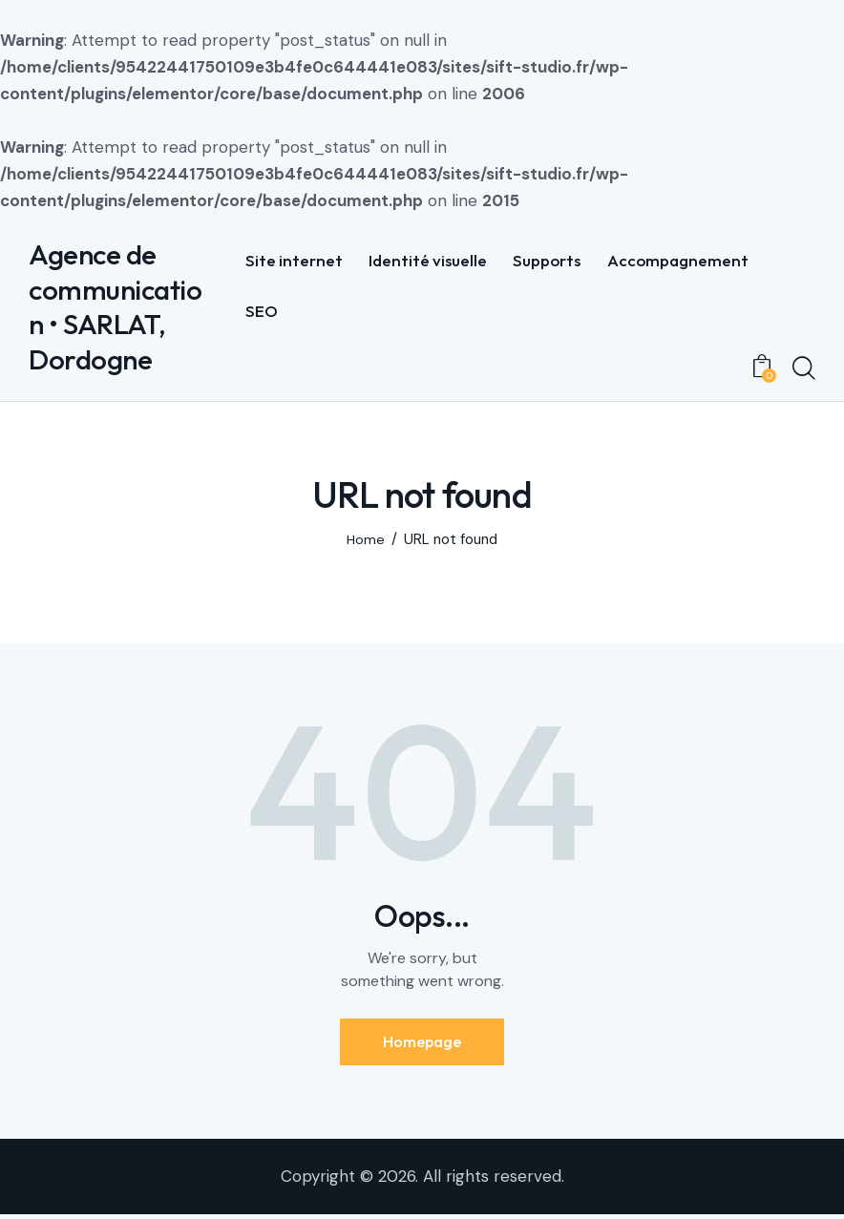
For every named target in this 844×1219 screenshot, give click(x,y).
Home (366, 542)
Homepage (422, 1044)
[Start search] (804, 369)
